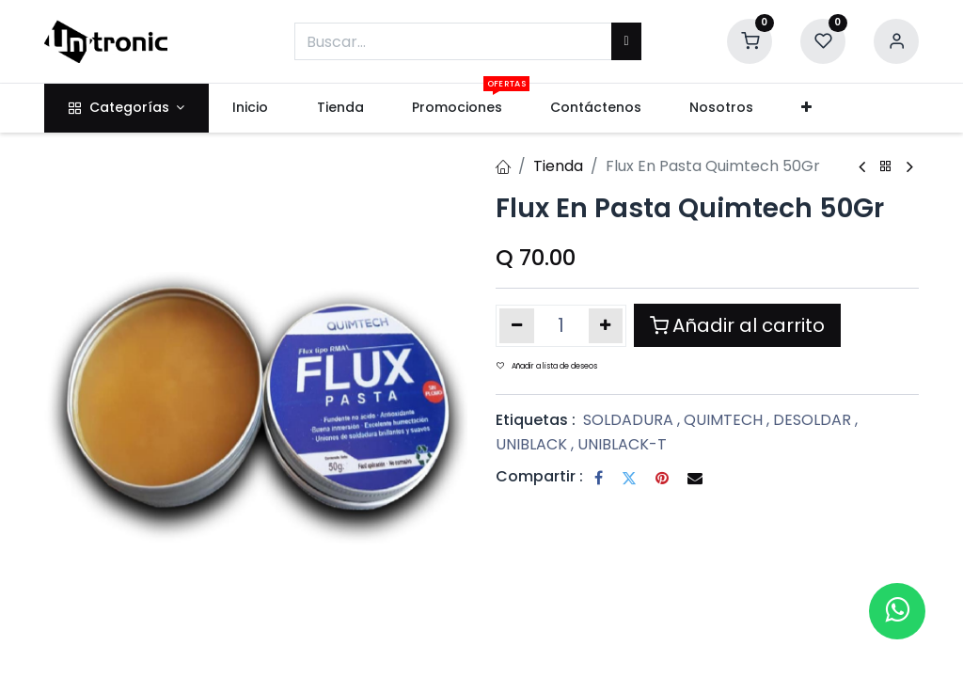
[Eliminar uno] (516, 325)
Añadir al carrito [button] (737, 325)
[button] (807, 108)
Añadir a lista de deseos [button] (547, 366)
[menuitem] (250, 108)
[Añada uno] (606, 325)
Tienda (558, 166)
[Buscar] (625, 41)
